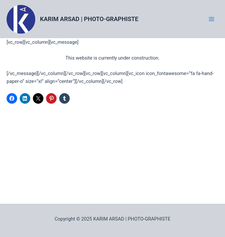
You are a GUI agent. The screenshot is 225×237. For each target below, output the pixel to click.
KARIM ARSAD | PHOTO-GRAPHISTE (89, 18)
